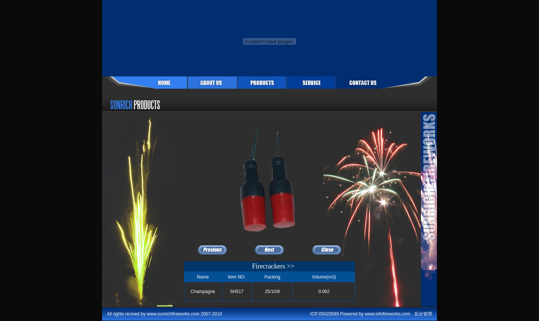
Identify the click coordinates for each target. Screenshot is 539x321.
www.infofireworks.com (387, 314)
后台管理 (423, 314)
